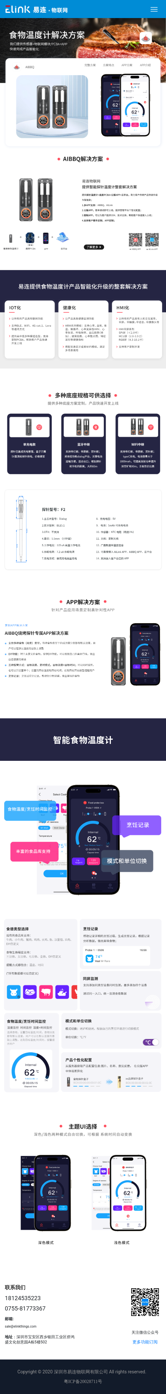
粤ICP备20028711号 (83, 1381)
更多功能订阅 (145, 1342)
